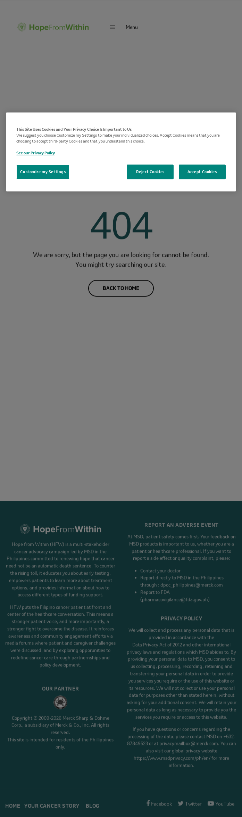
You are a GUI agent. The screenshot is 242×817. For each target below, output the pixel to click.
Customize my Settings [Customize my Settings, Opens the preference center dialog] (43, 171)
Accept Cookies (202, 171)
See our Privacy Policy (35, 152)
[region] (121, 151)
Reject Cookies (150, 171)
